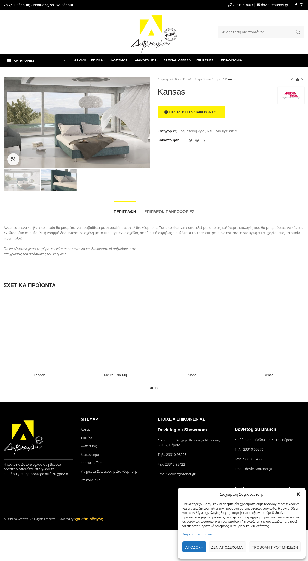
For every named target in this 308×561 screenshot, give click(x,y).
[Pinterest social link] (197, 140)
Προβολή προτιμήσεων (275, 547)
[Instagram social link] (301, 5)
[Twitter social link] (191, 140)
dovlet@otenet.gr (274, 4)
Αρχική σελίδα (168, 79)
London (39, 375)
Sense (268, 375)
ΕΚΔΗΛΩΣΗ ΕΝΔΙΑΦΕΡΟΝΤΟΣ (191, 112)
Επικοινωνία (90, 480)
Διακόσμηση (90, 454)
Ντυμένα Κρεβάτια (222, 131)
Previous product (292, 79)
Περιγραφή (125, 212)
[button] (298, 494)
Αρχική (86, 429)
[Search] (261, 32)
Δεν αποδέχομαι (227, 547)
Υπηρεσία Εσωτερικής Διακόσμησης (109, 471)
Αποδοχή (194, 547)
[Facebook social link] (296, 5)
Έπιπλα (188, 79)
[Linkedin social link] (203, 140)
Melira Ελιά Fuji (115, 375)
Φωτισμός (89, 446)
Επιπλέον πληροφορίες (169, 212)
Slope (192, 375)
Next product (301, 79)
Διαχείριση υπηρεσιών (197, 534)
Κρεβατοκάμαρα (209, 79)
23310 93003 (242, 4)
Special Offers (92, 463)
